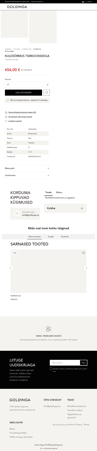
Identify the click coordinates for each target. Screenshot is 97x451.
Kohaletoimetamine (76, 406)
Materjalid (27, 168)
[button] (2, 242)
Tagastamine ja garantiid (74, 416)
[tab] (27, 168)
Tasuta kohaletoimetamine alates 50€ (17, 2)
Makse (59, 192)
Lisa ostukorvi (23, 92)
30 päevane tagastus (11, 5)
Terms (86, 424)
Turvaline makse (74, 410)
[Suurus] (27, 85)
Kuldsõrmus (16, 295)
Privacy (78, 424)
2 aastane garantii (36, 2)
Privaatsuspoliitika (18, 432)
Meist (12, 428)
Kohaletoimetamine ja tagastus (60, 197)
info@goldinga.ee (52, 406)
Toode (48, 192)
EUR (90, 2)
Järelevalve (27, 175)
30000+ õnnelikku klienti (28, 5)
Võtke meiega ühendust (21, 436)
